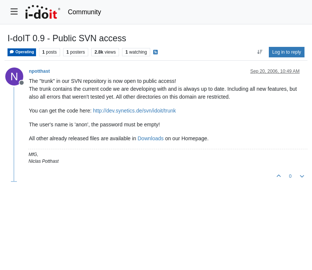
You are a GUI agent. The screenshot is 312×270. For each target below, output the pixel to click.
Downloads (151, 138)
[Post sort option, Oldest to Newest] (259, 52)
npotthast (39, 71)
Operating (21, 52)
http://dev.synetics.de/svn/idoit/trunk (134, 111)
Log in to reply (286, 52)
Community (84, 12)
